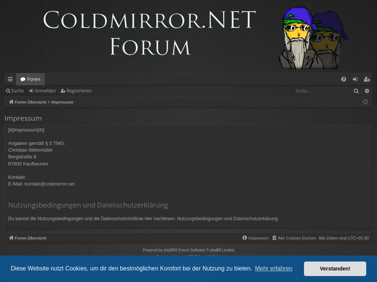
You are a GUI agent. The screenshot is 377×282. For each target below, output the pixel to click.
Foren (33, 79)
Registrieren (79, 91)
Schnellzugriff (11, 80)
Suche (17, 91)
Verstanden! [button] (335, 269)
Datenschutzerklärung (255, 218)
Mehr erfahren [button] (273, 268)
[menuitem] (343, 79)
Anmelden (45, 91)
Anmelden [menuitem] (357, 80)
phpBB (169, 250)
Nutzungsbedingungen (200, 218)
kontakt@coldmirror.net (50, 184)
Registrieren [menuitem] (368, 80)
